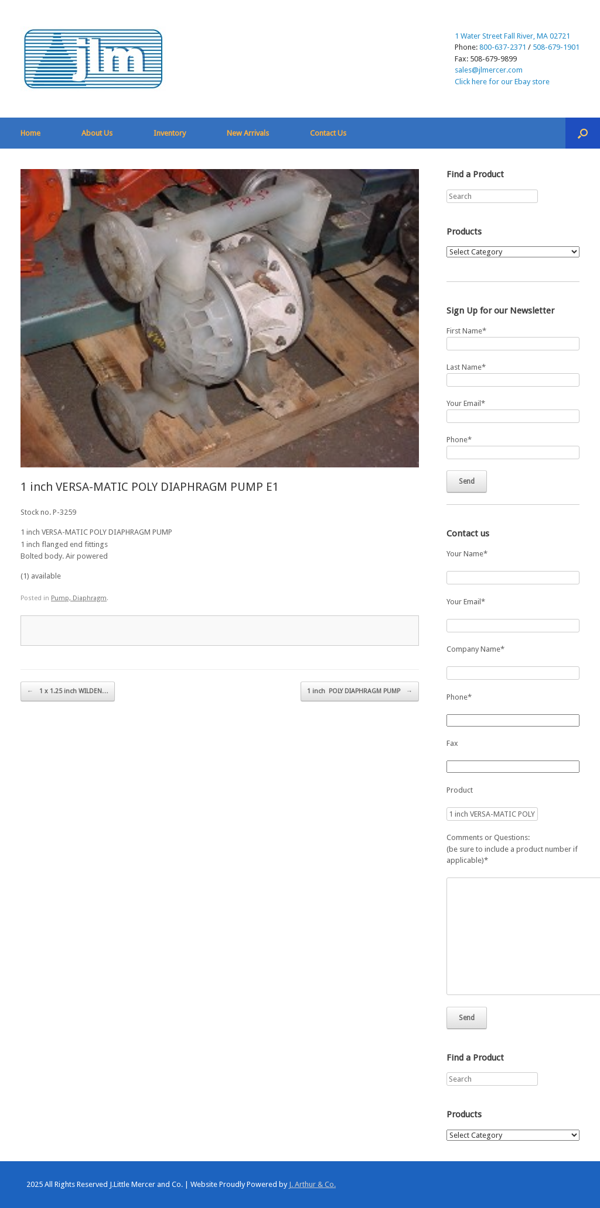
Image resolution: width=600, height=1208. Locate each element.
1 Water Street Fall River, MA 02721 (512, 36)
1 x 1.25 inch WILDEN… (67, 691)
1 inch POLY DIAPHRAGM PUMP (359, 691)
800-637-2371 (502, 47)
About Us (96, 133)
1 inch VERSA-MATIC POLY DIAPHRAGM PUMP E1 (150, 487)
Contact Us (328, 133)
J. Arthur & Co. (312, 1184)
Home (30, 133)
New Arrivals (248, 133)
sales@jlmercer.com (489, 70)
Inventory (170, 133)
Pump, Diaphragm (79, 598)
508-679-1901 (556, 47)
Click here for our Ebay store (502, 81)
